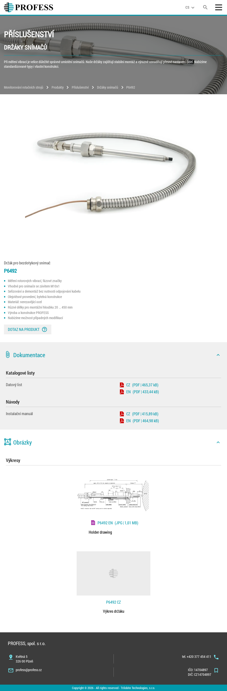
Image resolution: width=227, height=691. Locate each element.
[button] (113, 355)
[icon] (218, 355)
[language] (191, 7)
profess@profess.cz (29, 669)
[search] (205, 7)
